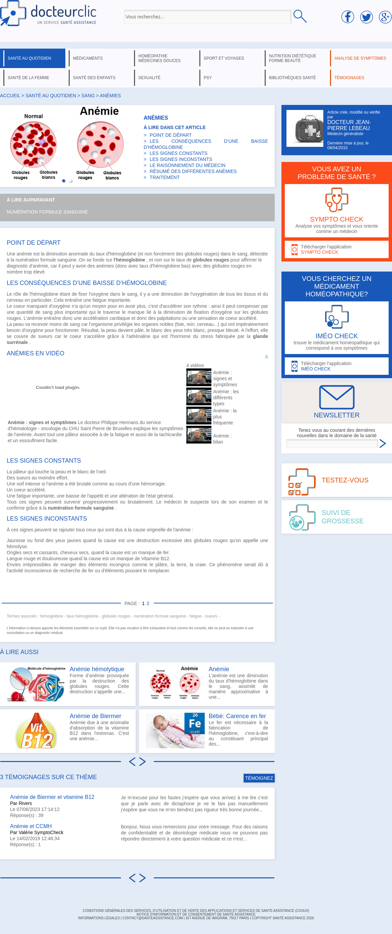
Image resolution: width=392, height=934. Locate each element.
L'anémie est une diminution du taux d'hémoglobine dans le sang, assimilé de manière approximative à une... (207, 683)
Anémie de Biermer (95, 716)
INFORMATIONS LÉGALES (99, 918)
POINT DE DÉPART (171, 135)
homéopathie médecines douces (159, 58)
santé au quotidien (29, 58)
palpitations (169, 318)
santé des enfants (94, 77)
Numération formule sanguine (47, 212)
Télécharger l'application (336, 249)
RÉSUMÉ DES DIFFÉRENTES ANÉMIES (193, 171)
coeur (19, 306)
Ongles (14, 552)
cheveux (69, 552)
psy (208, 77)
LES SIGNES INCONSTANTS (181, 159)
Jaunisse (16, 540)
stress (207, 336)
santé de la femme (28, 77)
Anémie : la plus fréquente (225, 416)
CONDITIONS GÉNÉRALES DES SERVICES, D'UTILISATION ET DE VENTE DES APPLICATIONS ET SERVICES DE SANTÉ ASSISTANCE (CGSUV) (196, 911)
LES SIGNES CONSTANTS (178, 153)
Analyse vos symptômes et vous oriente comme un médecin (336, 210)
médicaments (88, 58)
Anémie (219, 669)
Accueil (10, 95)
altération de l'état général (146, 496)
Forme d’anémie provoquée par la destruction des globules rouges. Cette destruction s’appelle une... (68, 683)
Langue (14, 558)
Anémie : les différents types (226, 397)
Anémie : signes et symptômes (225, 378)
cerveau (15, 300)
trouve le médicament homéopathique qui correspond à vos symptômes (336, 328)
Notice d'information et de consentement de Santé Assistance (195, 914)
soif (20, 483)
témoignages (349, 77)
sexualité (149, 77)
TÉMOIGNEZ (259, 778)
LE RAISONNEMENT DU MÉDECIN (187, 165)
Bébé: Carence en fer (237, 716)
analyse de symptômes (360, 58)
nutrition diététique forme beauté (292, 58)
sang (88, 95)
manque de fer (153, 552)
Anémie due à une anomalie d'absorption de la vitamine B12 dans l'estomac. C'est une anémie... (68, 730)
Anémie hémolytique (97, 669)
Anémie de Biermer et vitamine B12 (52, 797)
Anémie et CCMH (31, 826)
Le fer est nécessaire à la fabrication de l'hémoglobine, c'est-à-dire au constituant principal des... (207, 730)
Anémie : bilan (222, 439)
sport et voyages (224, 58)
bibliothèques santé (292, 77)
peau (18, 324)
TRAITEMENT (165, 177)
